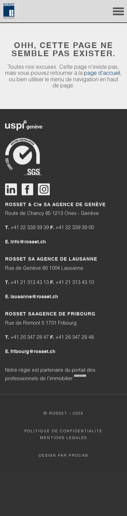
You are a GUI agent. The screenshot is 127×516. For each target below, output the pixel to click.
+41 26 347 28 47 (30, 338)
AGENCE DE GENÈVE (79, 204)
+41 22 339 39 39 (29, 228)
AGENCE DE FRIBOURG (65, 314)
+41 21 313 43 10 (75, 283)
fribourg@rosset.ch (33, 351)
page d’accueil (102, 74)
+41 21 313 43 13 (33, 283)
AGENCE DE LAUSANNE (67, 259)
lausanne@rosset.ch (34, 297)
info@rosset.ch (28, 242)
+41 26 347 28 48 (75, 338)
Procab (78, 456)
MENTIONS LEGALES (63, 438)
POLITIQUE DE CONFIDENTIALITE (63, 431)
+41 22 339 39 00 (75, 228)
